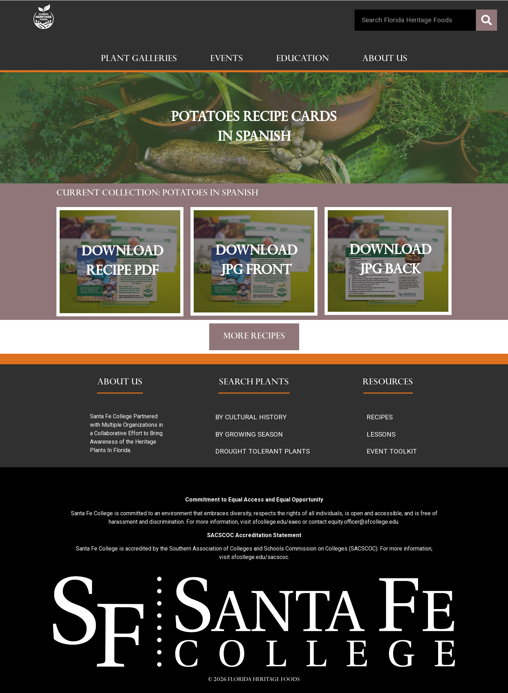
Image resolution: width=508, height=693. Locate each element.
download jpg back (390, 260)
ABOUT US (120, 382)
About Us (384, 59)
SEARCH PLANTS (254, 382)
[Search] (486, 20)
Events (226, 59)
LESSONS (381, 434)
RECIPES (380, 417)
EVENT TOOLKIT (392, 451)
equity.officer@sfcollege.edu (363, 521)
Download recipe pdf (122, 262)
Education (302, 59)
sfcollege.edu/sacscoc (259, 557)
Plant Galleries (139, 59)
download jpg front (256, 261)
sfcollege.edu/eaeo (276, 521)
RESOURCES (388, 382)
